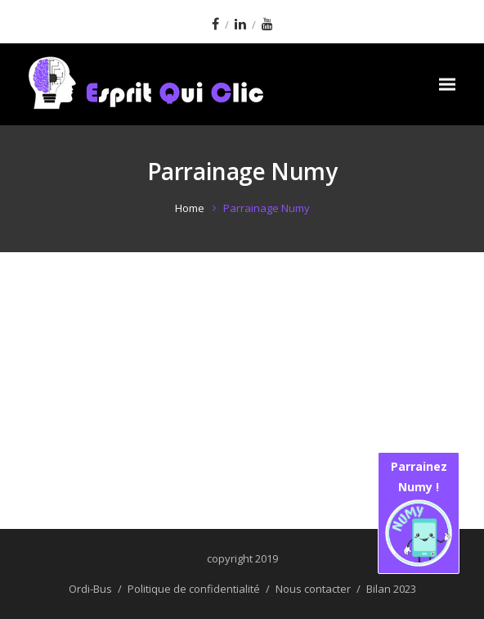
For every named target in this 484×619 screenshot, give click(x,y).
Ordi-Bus (90, 588)
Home (189, 208)
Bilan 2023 (391, 588)
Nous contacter (313, 588)
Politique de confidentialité (194, 588)
